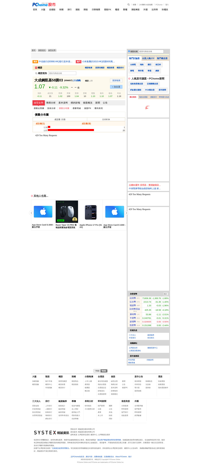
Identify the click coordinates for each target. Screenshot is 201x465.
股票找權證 (99, 68)
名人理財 (75, 409)
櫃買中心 (48, 384)
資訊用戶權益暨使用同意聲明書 (109, 440)
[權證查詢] (62, 73)
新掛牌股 (138, 381)
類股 (86, 9)
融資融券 (151, 335)
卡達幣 (133, 318)
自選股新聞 (102, 394)
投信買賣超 (36, 412)
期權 (125, 9)
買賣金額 (35, 406)
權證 (117, 9)
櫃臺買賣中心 (153, 348)
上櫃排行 (48, 409)
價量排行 (153, 97)
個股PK (107, 9)
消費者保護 (98, 457)
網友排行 (48, 419)
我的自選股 (143, 97)
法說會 (148, 384)
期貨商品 (75, 381)
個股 (113, 376)
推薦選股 (161, 384)
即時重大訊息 (164, 97)
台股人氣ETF (148, 58)
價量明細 (77, 108)
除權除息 (149, 381)
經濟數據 (138, 415)
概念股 (87, 391)
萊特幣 (133, 314)
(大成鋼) (77, 80)
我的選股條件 (163, 388)
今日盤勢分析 (90, 409)
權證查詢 (41, 73)
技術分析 (51, 108)
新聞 (134, 4)
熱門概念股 (162, 58)
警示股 (137, 388)
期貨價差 (75, 384)
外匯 (145, 9)
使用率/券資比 (63, 415)
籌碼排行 (48, 415)
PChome (159, 4)
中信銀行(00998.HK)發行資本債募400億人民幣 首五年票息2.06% (56, 61)
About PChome (121, 457)
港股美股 (135, 9)
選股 (78, 9)
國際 (110, 406)
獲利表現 (98, 108)
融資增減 (61, 409)
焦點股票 (124, 415)
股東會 (148, 388)
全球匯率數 (139, 406)
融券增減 (61, 412)
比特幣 (155, 9)
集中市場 (48, 381)
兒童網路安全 (109, 457)
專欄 (74, 401)
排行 (69, 9)
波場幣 (133, 321)
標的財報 (75, 103)
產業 (99, 412)
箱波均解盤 (76, 406)
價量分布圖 (64, 108)
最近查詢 (133, 97)
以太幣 (133, 302)
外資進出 (132, 338)
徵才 (130, 457)
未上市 (100, 415)
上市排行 (48, 406)
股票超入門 (76, 412)
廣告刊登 (89, 457)
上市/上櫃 (88, 381)
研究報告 (88, 406)
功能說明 (150, 360)
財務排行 (48, 412)
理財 (110, 419)
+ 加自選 (116, 87)
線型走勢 (38, 103)
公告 (105, 103)
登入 (167, 4)
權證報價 (88, 68)
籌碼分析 (51, 103)
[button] (126, 213)
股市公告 (139, 376)
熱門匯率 (138, 409)
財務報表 (114, 391)
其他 (110, 412)
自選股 (52, 9)
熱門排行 (124, 412)
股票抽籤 (138, 391)
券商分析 (89, 401)
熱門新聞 (101, 406)
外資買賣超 (36, 409)
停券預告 (138, 384)
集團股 (87, 388)
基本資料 (63, 103)
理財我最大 (76, 415)
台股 (99, 409)
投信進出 (151, 338)
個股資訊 (42, 50)
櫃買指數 (35, 384)
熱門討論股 (134, 58)
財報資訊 (101, 391)
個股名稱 (134, 51)
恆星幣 (133, 325)
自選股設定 (102, 388)
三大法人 (132, 335)
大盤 (43, 9)
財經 (110, 415)
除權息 (165, 9)
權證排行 (120, 68)
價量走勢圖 (39, 108)
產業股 (87, 384)
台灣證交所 (133, 348)
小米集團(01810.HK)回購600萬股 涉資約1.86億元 (99, 61)
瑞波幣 (133, 305)
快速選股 (161, 381)
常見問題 (131, 360)
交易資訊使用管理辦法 (60, 448)
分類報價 (96, 9)
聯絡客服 (131, 363)
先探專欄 (75, 419)
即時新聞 (102, 401)
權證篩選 (110, 68)
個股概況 (88, 103)
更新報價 (116, 80)
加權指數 (35, 381)
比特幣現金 (135, 309)
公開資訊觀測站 (135, 351)
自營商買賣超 (37, 415)
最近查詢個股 (103, 381)
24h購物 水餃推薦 (146, 4)
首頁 (35, 9)
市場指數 (48, 388)
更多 (165, 294)
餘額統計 (61, 406)
